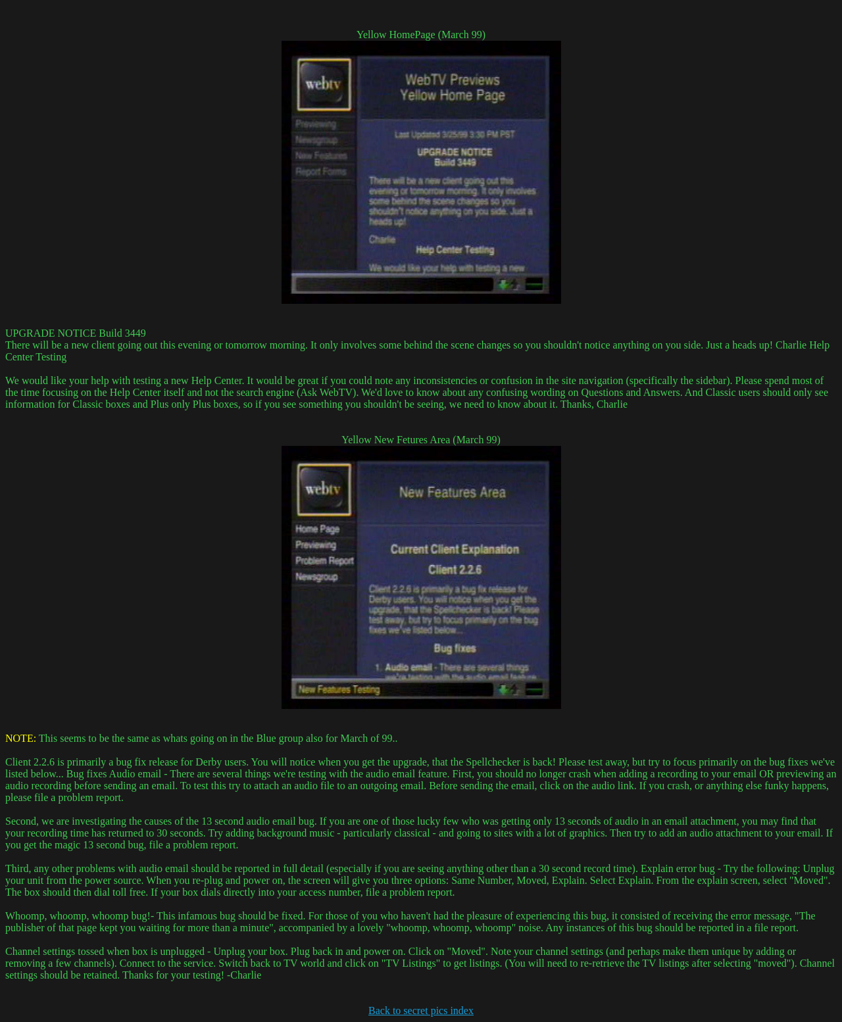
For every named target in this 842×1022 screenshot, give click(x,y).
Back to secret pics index (421, 1010)
